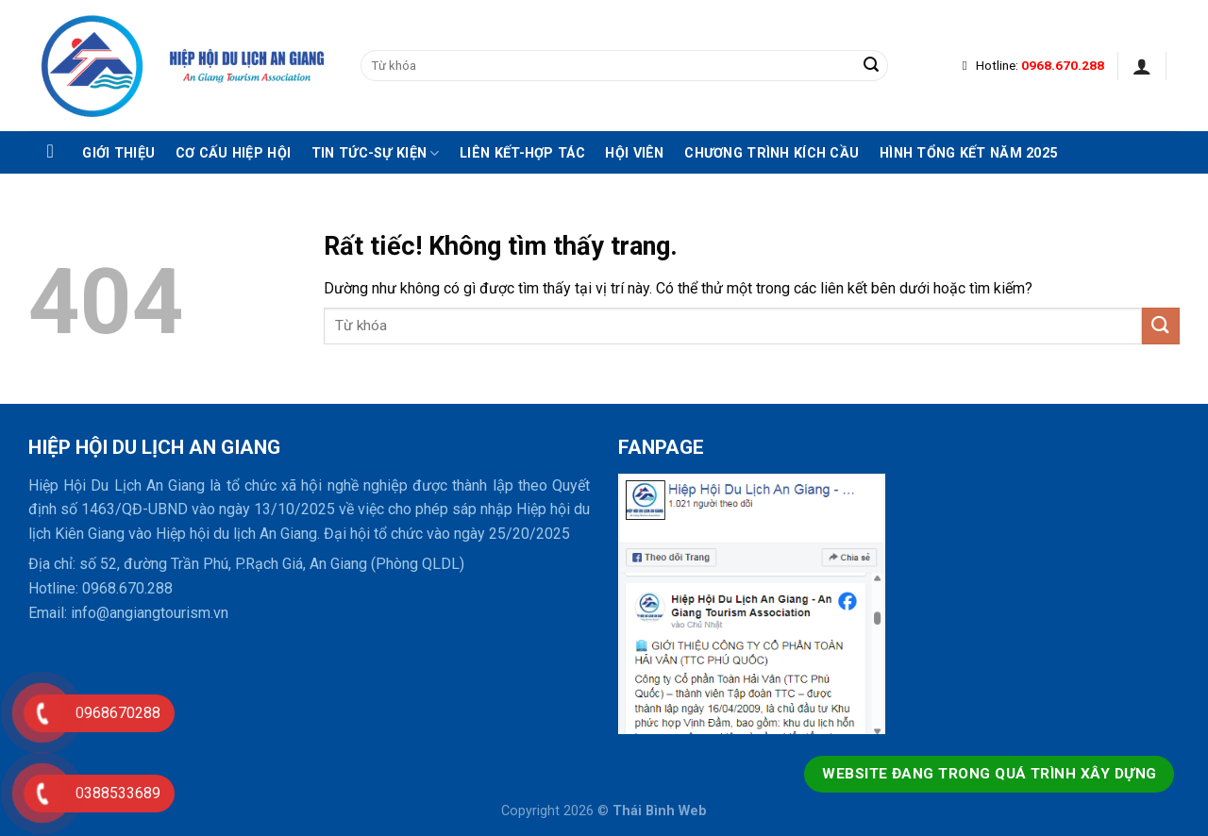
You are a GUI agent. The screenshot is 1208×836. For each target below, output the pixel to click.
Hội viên (634, 153)
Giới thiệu (118, 153)
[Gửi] (871, 66)
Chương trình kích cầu (771, 153)
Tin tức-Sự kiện (375, 153)
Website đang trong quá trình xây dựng (989, 773)
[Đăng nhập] (1141, 66)
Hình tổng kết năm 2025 (968, 153)
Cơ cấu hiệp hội (233, 153)
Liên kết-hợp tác (522, 153)
